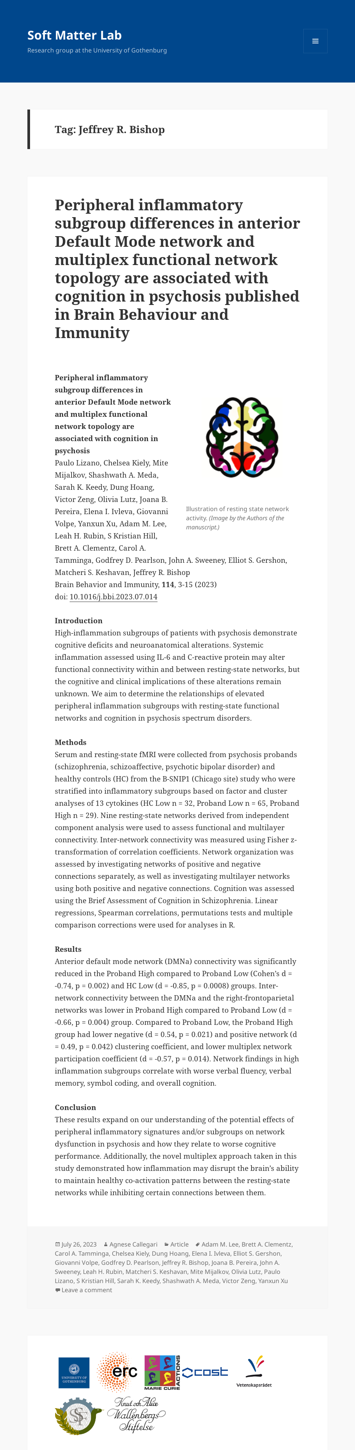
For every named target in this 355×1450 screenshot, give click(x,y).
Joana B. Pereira (234, 1262)
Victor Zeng (238, 1281)
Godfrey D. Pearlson (130, 1262)
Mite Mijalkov (209, 1271)
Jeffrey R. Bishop (185, 1262)
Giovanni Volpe (76, 1262)
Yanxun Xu (273, 1281)
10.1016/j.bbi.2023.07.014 (114, 597)
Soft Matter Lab (74, 35)
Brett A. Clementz (266, 1244)
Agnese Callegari (134, 1244)
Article (179, 1244)
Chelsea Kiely (130, 1253)
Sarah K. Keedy (138, 1281)
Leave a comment (87, 1290)
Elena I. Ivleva (211, 1253)
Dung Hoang (170, 1253)
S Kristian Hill (95, 1281)
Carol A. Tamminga (82, 1253)
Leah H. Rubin (103, 1271)
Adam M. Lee (220, 1244)
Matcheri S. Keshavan (156, 1271)
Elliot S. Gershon (256, 1253)
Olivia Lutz (246, 1271)
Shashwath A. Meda (190, 1281)
